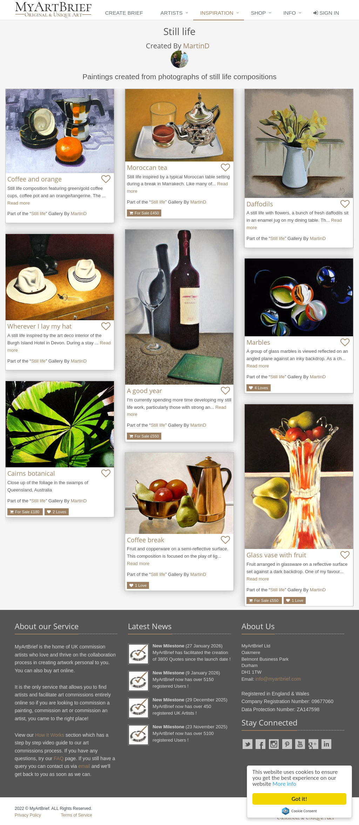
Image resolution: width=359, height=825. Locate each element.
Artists (172, 13)
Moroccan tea (147, 167)
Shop (258, 13)
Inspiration (216, 13)
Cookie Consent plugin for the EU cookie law (299, 811)
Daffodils (259, 204)
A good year (144, 390)
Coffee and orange (34, 179)
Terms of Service (76, 815)
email (84, 766)
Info (289, 13)
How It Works (49, 735)
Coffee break (145, 540)
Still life (38, 213)
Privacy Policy (28, 815)
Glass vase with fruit (276, 555)
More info (285, 784)
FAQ (58, 758)
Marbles (258, 342)
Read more (18, 203)
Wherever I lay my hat (39, 326)
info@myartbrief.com (277, 679)
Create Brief (124, 13)
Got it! (299, 799)
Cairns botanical (31, 473)
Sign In (326, 13)
